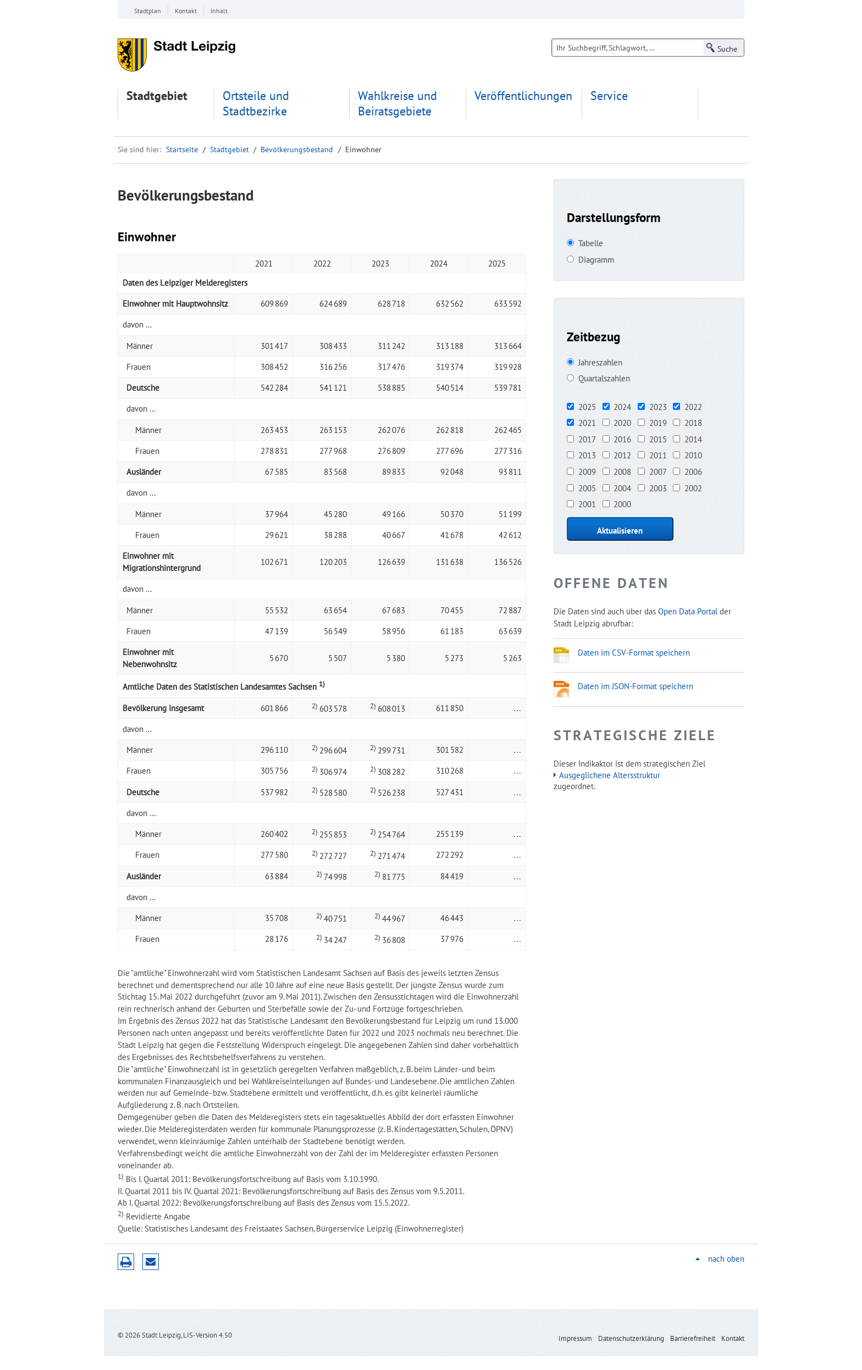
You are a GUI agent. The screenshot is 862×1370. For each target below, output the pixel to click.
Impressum (575, 1338)
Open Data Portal (687, 611)
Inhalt (219, 11)
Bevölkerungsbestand (297, 149)
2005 (587, 487)
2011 (658, 455)
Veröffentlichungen (523, 95)
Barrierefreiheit (692, 1338)
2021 (587, 422)
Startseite (182, 149)
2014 (693, 439)
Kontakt (186, 11)
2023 (658, 406)
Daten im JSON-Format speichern (635, 685)
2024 (622, 406)
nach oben (726, 1258)
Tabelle (590, 242)
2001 (587, 503)
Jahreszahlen (600, 362)
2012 (622, 455)
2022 (693, 406)
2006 (693, 471)
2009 (587, 471)
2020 (622, 422)
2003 (658, 487)
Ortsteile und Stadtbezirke (256, 103)
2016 (622, 439)
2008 (622, 471)
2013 (587, 455)
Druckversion (126, 1261)
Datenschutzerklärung (631, 1338)
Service (609, 95)
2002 (693, 487)
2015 (658, 439)
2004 (622, 487)
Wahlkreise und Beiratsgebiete (397, 103)
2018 (693, 422)
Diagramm (596, 259)
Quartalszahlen (604, 378)
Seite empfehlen (150, 1261)
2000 (622, 503)
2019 (658, 422)
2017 (587, 439)
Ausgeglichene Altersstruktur (609, 774)
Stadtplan (147, 11)
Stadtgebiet (156, 95)
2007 (658, 471)
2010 (693, 455)
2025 (587, 406)
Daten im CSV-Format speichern (634, 652)
